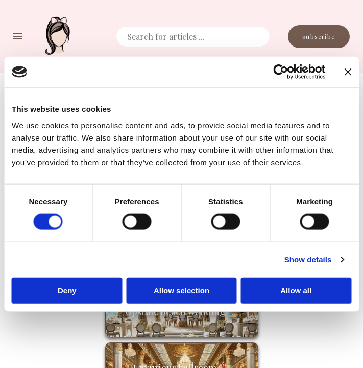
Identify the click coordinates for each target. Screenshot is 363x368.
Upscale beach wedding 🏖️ (181, 312)
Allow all (295, 290)
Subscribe (319, 36)
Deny (67, 290)
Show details (308, 259)
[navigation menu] (17, 36)
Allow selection (181, 290)
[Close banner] (347, 72)
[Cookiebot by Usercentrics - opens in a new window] (280, 72)
